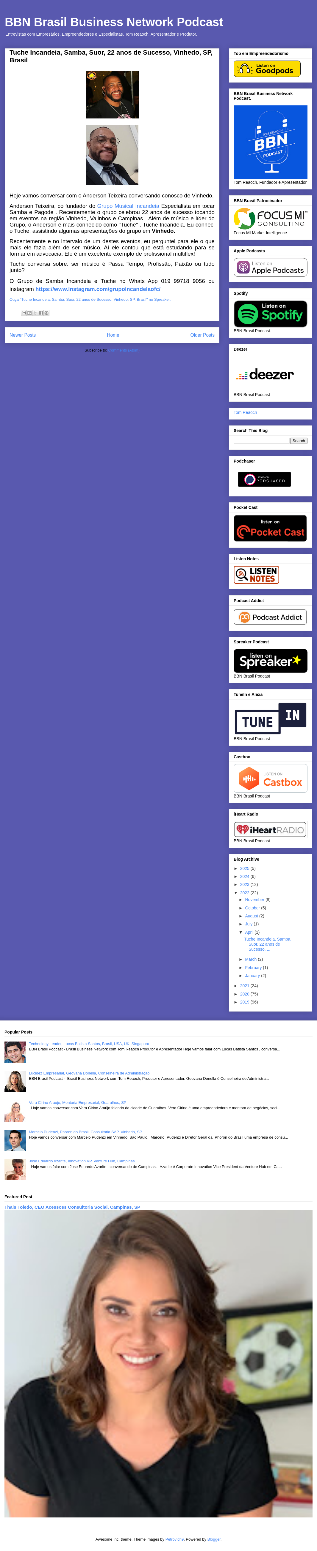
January (253, 975)
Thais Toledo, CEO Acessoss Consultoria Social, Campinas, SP (72, 1207)
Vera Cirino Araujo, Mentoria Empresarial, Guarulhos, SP (77, 1102)
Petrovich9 (174, 1539)
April (249, 932)
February (254, 967)
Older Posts (202, 335)
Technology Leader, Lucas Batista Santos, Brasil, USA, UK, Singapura (89, 1044)
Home (113, 335)
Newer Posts (23, 335)
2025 (245, 868)
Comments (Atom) (124, 350)
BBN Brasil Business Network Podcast (114, 22)
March (251, 959)
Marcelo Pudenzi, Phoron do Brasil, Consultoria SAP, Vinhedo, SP (85, 1132)
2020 (245, 994)
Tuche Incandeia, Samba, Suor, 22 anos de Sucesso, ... (267, 944)
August (252, 916)
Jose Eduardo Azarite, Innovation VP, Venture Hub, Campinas (82, 1161)
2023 (245, 884)
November (255, 899)
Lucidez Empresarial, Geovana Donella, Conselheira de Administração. (90, 1073)
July (249, 924)
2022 (245, 892)
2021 (245, 985)
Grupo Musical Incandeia (128, 206)
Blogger (214, 1539)
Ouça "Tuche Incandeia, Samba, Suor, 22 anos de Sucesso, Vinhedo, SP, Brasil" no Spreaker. (90, 299)
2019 (245, 1002)
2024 (245, 876)
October (253, 908)
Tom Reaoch (245, 412)
